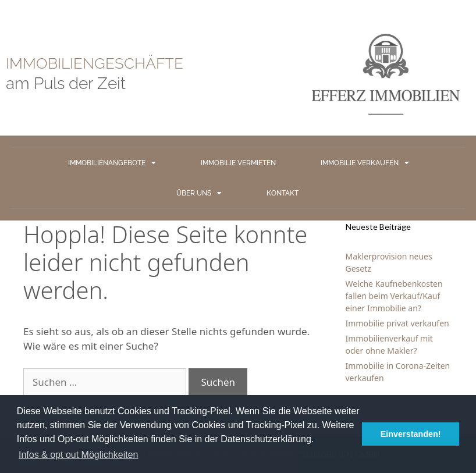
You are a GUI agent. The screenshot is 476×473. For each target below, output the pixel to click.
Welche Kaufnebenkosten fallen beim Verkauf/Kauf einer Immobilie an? (394, 296)
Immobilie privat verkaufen (397, 323)
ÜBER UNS (199, 193)
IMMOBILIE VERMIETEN (238, 163)
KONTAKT (283, 193)
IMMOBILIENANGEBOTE (112, 163)
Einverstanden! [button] (411, 434)
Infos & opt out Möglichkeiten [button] (78, 455)
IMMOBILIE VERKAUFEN (365, 163)
